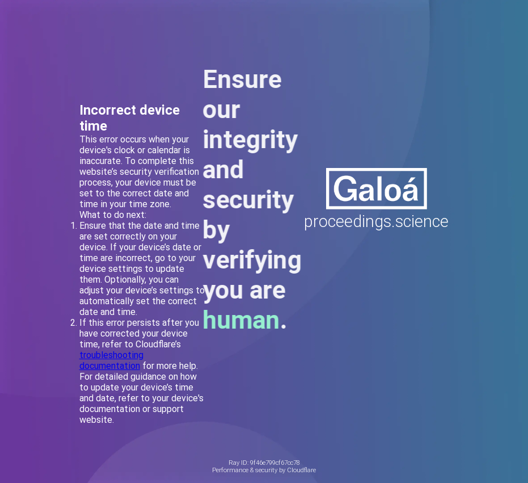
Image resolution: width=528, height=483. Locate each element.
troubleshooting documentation (111, 360)
